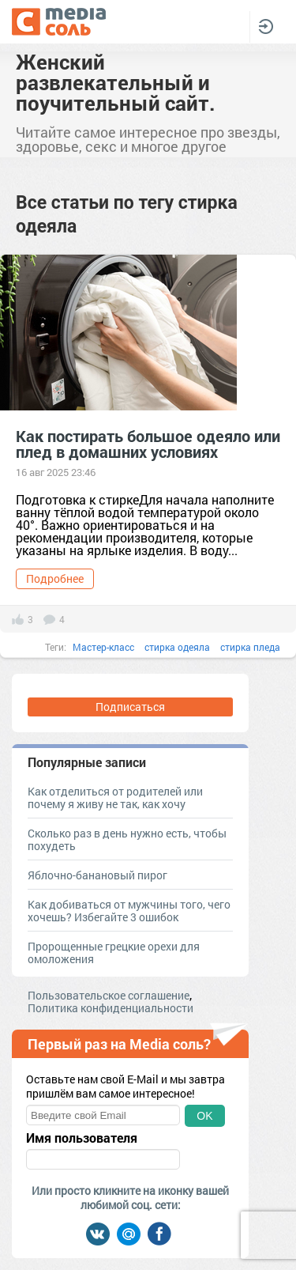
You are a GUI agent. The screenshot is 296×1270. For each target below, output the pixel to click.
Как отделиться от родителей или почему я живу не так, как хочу (115, 797)
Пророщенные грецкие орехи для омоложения (114, 952)
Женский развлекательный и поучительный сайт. (115, 82)
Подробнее (55, 578)
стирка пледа (250, 647)
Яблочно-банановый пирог (97, 875)
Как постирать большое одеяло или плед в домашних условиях (148, 443)
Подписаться (130, 706)
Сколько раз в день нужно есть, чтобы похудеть (127, 839)
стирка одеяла (177, 647)
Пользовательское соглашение (108, 995)
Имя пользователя (81, 1138)
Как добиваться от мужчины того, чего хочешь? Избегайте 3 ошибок (129, 910)
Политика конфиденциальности (110, 1007)
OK (204, 1115)
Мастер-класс (103, 647)
